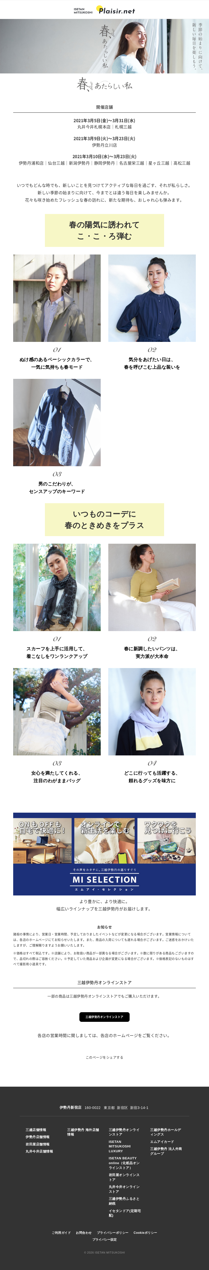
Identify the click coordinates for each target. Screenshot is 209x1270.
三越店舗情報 (36, 1130)
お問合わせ (84, 1233)
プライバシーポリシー (113, 1233)
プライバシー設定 (104, 1239)
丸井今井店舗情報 (39, 1151)
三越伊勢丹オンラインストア (104, 1016)
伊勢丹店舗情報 (38, 1137)
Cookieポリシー (145, 1233)
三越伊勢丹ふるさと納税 (124, 1201)
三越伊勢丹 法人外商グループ (166, 1151)
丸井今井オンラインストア (124, 1189)
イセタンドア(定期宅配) (125, 1213)
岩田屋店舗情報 (38, 1144)
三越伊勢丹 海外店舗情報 (83, 1132)
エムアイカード (162, 1142)
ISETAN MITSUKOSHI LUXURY (120, 1146)
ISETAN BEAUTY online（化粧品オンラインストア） (124, 1162)
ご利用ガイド (61, 1233)
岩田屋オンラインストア (124, 1177)
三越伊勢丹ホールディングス (165, 1132)
